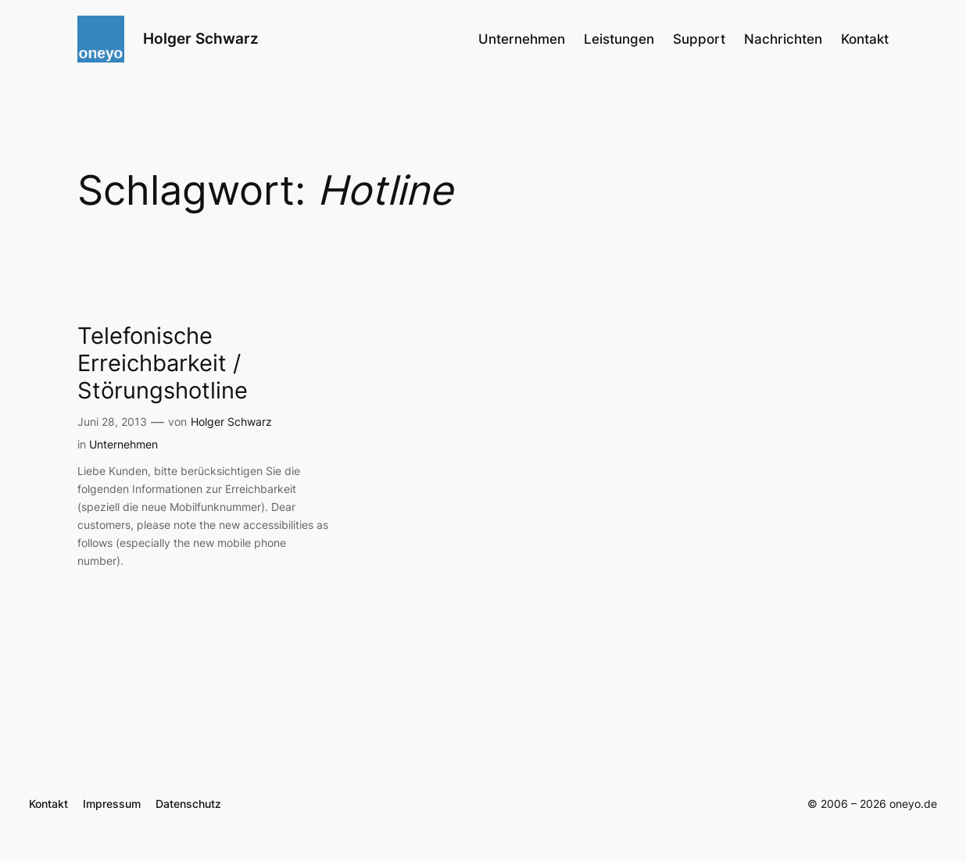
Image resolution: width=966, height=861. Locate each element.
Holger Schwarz (201, 39)
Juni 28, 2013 (112, 421)
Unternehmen (123, 444)
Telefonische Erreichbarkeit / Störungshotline (162, 363)
